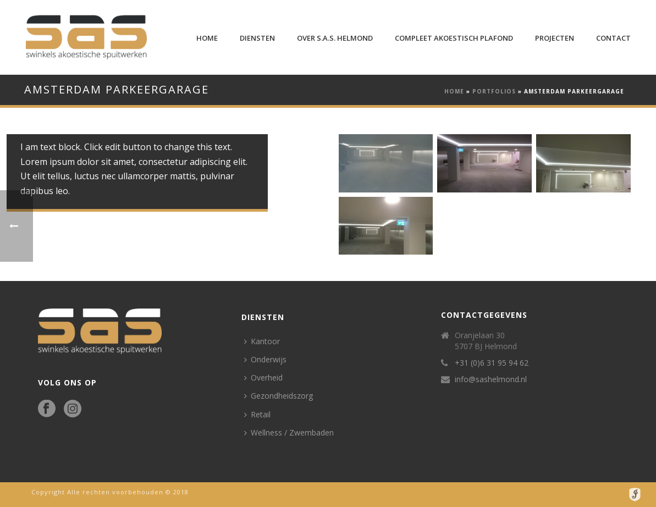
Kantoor (262, 341)
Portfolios (494, 91)
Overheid (263, 377)
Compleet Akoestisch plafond (454, 38)
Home (207, 38)
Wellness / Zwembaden (289, 432)
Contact (613, 38)
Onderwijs (265, 359)
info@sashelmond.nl (491, 379)
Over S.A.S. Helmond (335, 38)
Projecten (554, 38)
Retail (257, 414)
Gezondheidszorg (278, 395)
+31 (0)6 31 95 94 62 (491, 363)
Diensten (257, 38)
